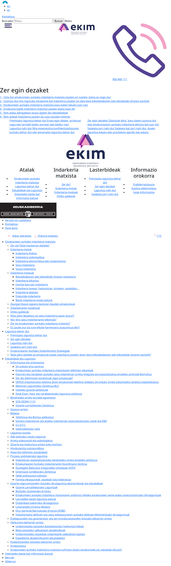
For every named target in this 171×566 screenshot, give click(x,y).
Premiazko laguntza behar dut (28, 335)
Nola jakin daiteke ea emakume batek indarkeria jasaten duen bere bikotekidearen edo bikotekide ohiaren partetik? (80, 355)
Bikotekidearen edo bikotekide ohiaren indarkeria (46, 277)
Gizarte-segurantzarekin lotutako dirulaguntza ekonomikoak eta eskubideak (56, 483)
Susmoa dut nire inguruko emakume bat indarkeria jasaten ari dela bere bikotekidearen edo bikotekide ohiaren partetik (74, 101)
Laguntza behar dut (27, 186)
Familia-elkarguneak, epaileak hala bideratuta (43, 479)
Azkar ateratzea (19, 236)
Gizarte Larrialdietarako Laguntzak (37, 487)
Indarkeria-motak (66, 188)
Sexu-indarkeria (25, 265)
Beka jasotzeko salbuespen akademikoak (40, 530)
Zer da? (66, 184)
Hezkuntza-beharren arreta (26, 522)
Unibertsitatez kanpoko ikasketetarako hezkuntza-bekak (50, 526)
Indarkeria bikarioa (27, 280)
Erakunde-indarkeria (28, 296)
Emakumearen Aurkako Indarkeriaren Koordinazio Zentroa (51, 464)
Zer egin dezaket (105, 186)
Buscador (7, 21)
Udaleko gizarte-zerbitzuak (32, 390)
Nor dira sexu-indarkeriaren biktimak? (33, 319)
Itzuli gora (11, 228)
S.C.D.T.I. (21, 425)
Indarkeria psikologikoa (30, 257)
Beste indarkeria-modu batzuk (34, 300)
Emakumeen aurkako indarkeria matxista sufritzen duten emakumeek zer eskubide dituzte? (66, 550)
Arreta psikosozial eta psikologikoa (31, 440)
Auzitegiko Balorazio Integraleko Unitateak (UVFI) (45, 468)
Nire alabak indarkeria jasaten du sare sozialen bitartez (35, 116)
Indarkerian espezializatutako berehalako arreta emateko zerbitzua (56, 460)
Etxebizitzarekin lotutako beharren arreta (35, 542)
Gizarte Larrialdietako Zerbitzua (35, 405)
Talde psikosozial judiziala (31, 475)
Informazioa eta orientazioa (27, 362)
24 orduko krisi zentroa (30, 366)
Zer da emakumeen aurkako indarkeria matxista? (40, 323)
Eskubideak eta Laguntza (27, 190)
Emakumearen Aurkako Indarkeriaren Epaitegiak (40, 351)
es (8, 10)
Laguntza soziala (20, 433)
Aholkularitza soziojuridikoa (27, 448)
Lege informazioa (143, 192)
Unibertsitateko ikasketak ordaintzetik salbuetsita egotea (50, 534)
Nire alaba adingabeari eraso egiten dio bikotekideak (34, 113)
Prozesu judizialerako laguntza (28, 456)
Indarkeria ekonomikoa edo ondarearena (41, 261)
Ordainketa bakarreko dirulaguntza (37, 503)
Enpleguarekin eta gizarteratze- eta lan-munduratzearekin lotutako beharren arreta (61, 518)
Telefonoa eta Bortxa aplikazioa (35, 417)
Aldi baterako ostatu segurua (28, 436)
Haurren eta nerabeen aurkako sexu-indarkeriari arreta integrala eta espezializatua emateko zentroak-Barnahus (84, 374)
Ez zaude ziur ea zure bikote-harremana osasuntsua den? (45, 327)
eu (8, 6)
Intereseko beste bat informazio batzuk (29, 553)
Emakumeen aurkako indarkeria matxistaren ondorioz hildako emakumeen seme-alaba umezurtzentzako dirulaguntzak (88, 495)
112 (156, 236)
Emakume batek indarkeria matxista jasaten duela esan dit (37, 109)
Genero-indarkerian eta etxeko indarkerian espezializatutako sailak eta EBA (61, 421)
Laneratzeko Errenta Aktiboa (33, 507)
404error (10, 561)
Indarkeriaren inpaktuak (25, 308)
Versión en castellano (18, 220)
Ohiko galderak (66, 196)
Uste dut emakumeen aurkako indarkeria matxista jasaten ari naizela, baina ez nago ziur (55, 97)
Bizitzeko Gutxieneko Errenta (33, 491)
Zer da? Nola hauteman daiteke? (30, 245)
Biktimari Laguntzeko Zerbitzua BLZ (37, 386)
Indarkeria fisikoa (26, 253)
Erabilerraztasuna (144, 184)
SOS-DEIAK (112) (26, 401)
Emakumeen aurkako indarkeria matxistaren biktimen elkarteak (54, 370)
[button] (8, 25)
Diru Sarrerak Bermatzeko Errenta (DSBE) (41, 511)
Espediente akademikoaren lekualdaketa (40, 538)
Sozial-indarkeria (26, 269)
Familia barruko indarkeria (32, 284)
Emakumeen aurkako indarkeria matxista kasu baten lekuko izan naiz (44, 105)
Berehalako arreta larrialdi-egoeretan (33, 397)
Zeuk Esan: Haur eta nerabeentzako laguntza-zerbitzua (49, 394)
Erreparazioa (18, 546)
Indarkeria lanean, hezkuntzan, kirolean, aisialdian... (47, 288)
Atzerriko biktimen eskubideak (28, 452)
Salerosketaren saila (28, 429)
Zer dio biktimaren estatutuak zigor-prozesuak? (44, 378)
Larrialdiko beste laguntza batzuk (36, 499)
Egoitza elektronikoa (144, 188)
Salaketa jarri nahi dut (105, 194)
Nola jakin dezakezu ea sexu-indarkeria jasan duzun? (42, 316)
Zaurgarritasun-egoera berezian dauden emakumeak (42, 304)
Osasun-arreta (19, 409)
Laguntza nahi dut (105, 190)
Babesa (14, 413)
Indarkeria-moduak (66, 192)
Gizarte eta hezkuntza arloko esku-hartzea (36, 444)
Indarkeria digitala (27, 292)
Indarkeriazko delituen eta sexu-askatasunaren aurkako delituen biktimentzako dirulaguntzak (72, 514)
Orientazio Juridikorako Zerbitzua (36, 472)
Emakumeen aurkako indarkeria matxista (30, 241)
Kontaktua (8, 16)
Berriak (9, 557)
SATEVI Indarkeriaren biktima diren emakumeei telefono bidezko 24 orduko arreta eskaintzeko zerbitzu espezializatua (87, 382)
